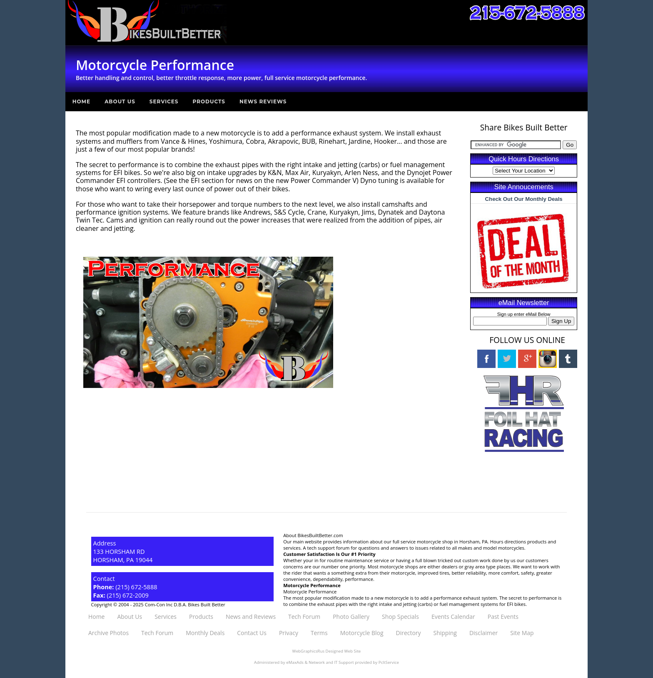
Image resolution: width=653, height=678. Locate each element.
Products (209, 101)
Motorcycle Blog (362, 633)
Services (164, 101)
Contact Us (252, 633)
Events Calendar (453, 616)
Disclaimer (483, 633)
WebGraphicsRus (308, 651)
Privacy (288, 633)
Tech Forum (304, 616)
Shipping (444, 633)
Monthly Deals (205, 633)
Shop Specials (400, 616)
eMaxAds (295, 662)
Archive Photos (108, 633)
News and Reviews (251, 616)
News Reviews (263, 101)
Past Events (503, 616)
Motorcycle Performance (309, 591)
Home (81, 101)
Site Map (521, 633)
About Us (120, 101)
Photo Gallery (351, 616)
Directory (408, 633)
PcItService (389, 662)
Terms (319, 633)
